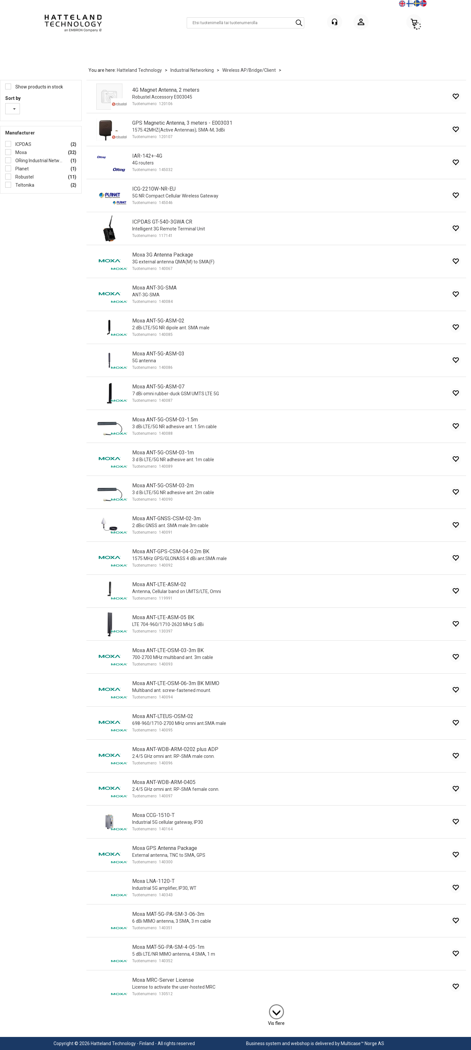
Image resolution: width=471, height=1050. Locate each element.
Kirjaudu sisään (361, 23)
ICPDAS (22, 144)
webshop (300, 1043)
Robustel (24, 177)
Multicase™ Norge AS (362, 1043)
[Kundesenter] (334, 22)
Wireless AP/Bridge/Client (249, 70)
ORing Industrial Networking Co (38, 160)
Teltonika (24, 185)
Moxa (20, 152)
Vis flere (276, 1023)
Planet (21, 168)
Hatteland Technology (139, 70)
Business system (263, 1043)
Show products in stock (38, 86)
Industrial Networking (192, 70)
